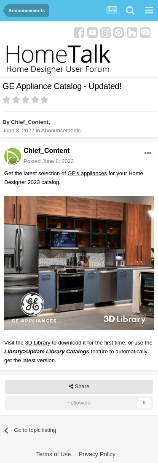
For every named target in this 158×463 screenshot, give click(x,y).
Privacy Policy (97, 454)
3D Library (38, 342)
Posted (49, 161)
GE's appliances (87, 173)
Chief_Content (29, 122)
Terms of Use (53, 454)
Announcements (61, 130)
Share (79, 386)
